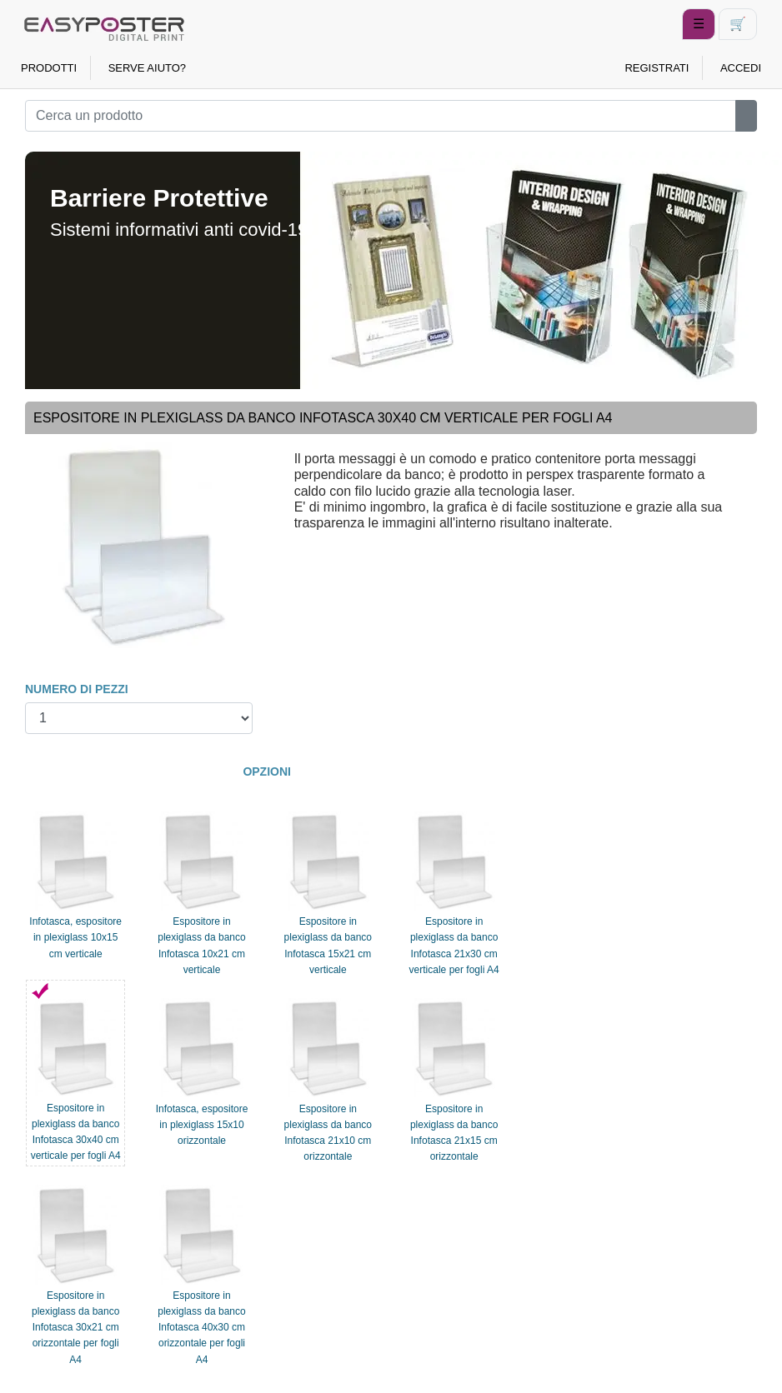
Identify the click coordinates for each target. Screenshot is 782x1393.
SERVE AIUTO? (147, 68)
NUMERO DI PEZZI (76, 689)
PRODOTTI (49, 68)
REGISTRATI (656, 68)
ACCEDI (740, 68)
